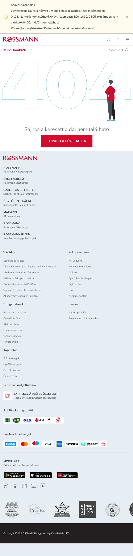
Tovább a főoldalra (66, 141)
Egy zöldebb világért (80, 278)
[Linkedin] (42, 485)
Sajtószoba (75, 284)
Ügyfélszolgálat (12, 364)
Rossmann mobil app (15, 312)
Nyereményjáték (78, 296)
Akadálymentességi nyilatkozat (20, 296)
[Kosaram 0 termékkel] (119, 49)
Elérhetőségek (11, 358)
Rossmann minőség (80, 266)
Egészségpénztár (12, 330)
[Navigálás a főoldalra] (20, 39)
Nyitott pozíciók (78, 312)
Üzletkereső (10, 376)
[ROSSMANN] (20, 158)
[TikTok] (5, 486)
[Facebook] (15, 486)
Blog (71, 290)
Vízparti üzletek (12, 336)
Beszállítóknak (11, 370)
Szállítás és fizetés (13, 260)
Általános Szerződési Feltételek (21, 272)
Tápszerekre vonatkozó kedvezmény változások (29, 266)
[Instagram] (24, 486)
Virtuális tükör (11, 341)
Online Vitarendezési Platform (20, 284)
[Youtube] (33, 486)
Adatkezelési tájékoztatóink (18, 278)
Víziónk (73, 272)
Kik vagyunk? (76, 260)
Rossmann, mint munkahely (84, 318)
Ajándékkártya (11, 324)
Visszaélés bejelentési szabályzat (22, 290)
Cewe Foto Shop (12, 318)
